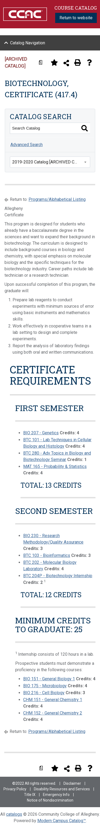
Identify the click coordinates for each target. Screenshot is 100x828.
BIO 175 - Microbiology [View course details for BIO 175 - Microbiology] (45, 685)
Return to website (76, 17)
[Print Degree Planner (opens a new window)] (42, 62)
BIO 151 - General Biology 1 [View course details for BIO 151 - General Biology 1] (49, 678)
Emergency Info (56, 794)
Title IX (29, 794)
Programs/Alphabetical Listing (57, 199)
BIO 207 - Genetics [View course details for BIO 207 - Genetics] (41, 432)
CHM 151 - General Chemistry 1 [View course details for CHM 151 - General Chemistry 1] (52, 699)
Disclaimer (72, 783)
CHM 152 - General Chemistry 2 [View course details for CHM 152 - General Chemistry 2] (52, 713)
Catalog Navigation (27, 42)
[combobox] (50, 162)
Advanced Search (26, 144)
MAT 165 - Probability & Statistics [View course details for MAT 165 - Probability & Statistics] (55, 466)
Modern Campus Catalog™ (61, 820)
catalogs (14, 814)
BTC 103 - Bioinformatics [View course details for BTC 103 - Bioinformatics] (46, 555)
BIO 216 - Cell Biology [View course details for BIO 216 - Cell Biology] (44, 692)
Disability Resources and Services (62, 789)
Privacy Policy (14, 789)
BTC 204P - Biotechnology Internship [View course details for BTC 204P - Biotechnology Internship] (57, 575)
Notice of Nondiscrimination (50, 800)
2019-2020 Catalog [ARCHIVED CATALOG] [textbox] (51, 162)
